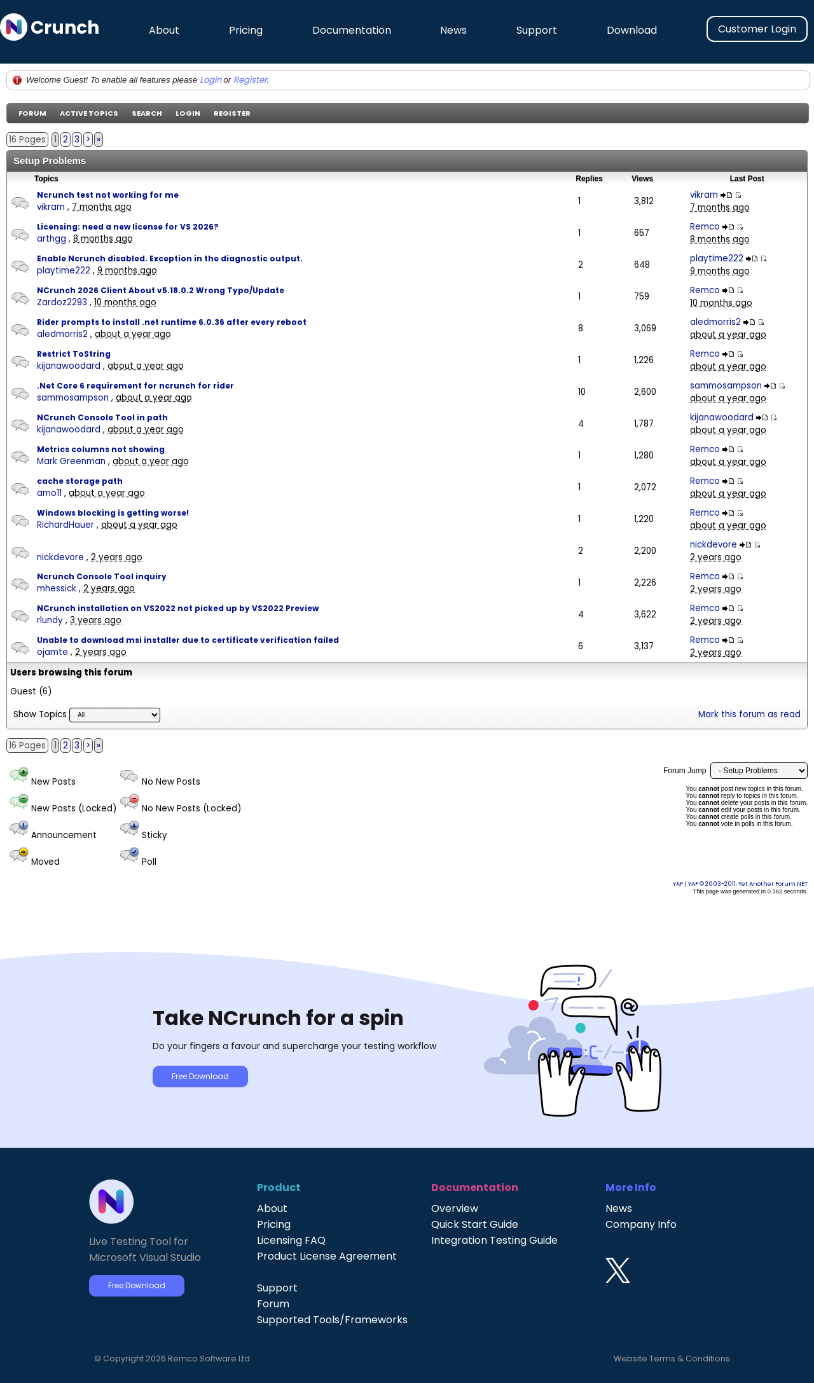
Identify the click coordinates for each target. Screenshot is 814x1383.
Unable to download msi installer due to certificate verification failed (188, 640)
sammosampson (73, 398)
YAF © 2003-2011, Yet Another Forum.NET (748, 883)
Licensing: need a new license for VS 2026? (128, 226)
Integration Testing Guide (494, 1240)
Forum (32, 113)
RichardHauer (65, 525)
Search (147, 113)
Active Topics (89, 113)
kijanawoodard (68, 366)
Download (632, 30)
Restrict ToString (74, 353)
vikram (51, 207)
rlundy (50, 620)
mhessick (56, 588)
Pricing (246, 30)
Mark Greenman (71, 461)
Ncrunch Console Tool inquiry (102, 576)
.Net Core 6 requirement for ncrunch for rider (135, 385)
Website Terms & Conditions (672, 1358)
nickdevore (60, 557)
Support (536, 30)
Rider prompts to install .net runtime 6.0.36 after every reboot (172, 322)
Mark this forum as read (749, 714)
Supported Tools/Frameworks (332, 1319)
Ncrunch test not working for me (108, 194)
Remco (705, 227)
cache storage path (80, 481)
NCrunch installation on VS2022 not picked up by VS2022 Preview (178, 608)
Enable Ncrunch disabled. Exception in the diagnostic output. (170, 258)
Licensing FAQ (291, 1240)
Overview (454, 1208)
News (453, 30)
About (164, 30)
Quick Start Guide (474, 1224)
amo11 (49, 493)
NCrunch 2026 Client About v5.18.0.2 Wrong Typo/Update (160, 290)
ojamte (52, 652)
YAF (678, 883)
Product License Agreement (327, 1256)
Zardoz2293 (62, 302)
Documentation (351, 30)
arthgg (51, 239)
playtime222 (63, 271)
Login (210, 80)
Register (250, 80)
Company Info (641, 1224)
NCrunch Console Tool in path (102, 417)
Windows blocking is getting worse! (113, 512)
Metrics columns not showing (101, 449)
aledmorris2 (62, 334)
